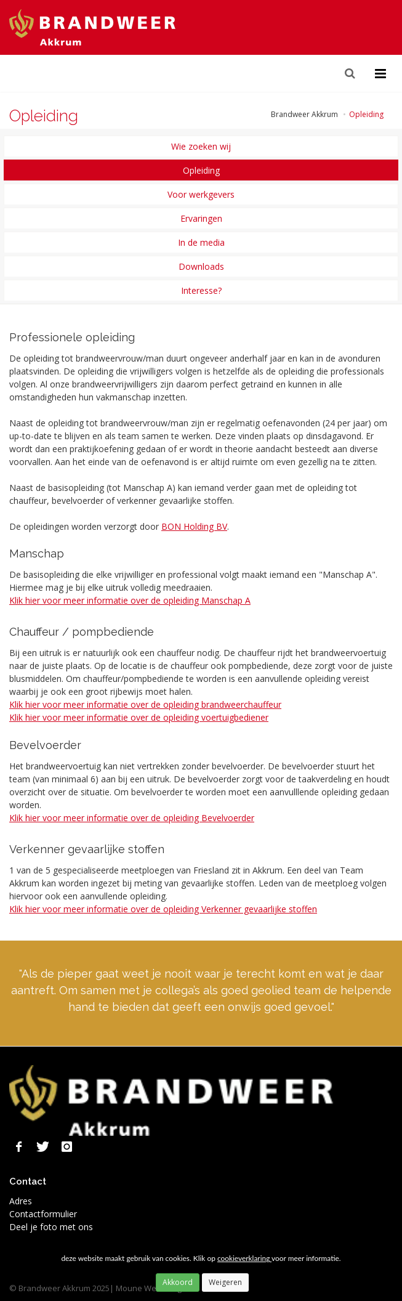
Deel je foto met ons (51, 1227)
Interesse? (201, 290)
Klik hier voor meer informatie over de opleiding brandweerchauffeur (145, 704)
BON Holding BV (194, 526)
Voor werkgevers (201, 194)
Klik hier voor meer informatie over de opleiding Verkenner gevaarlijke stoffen (163, 909)
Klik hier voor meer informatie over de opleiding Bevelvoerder (131, 818)
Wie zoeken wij (201, 146)
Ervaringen (201, 218)
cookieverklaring (244, 1258)
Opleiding (201, 170)
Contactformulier (43, 1214)
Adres (20, 1201)
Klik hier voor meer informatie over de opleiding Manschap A (130, 600)
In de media (201, 242)
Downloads (201, 266)
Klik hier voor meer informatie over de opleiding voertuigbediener (138, 717)
